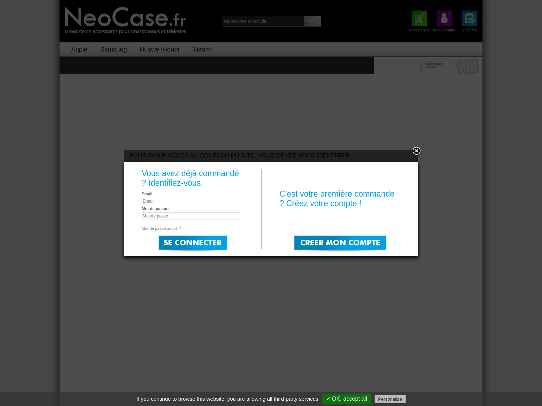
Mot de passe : (156, 209)
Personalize (390, 399)
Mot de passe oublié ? (161, 228)
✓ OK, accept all (346, 399)
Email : (148, 194)
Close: (416, 151)
